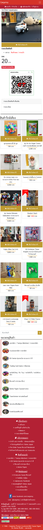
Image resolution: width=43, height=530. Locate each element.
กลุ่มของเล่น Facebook (21, 481)
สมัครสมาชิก (26, 7)
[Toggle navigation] (40, 2)
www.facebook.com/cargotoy (21, 496)
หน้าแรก (21, 425)
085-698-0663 (23, 509)
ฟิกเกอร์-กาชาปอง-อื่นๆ (8, 67)
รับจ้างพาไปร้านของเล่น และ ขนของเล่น (21, 450)
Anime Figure (21, 467)
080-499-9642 (34, 509)
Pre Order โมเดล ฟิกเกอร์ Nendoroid (21, 447)
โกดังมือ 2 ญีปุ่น (21, 478)
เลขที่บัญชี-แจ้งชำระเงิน (21, 428)
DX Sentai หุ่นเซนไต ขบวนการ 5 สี (21, 461)
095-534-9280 (11, 509)
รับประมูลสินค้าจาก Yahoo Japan (21, 444)
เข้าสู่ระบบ (35, 7)
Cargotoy (4, 2)
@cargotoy (16, 500)
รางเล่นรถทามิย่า (21, 490)
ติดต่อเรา (21, 431)
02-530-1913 (6, 511)
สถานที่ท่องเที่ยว (21, 487)
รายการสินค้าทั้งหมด (22, 433)
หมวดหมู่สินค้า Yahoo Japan (22, 484)
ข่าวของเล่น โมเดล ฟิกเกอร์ (21, 475)
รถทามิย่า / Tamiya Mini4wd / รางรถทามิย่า (21, 458)
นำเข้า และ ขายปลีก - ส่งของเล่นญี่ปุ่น (21, 441)
